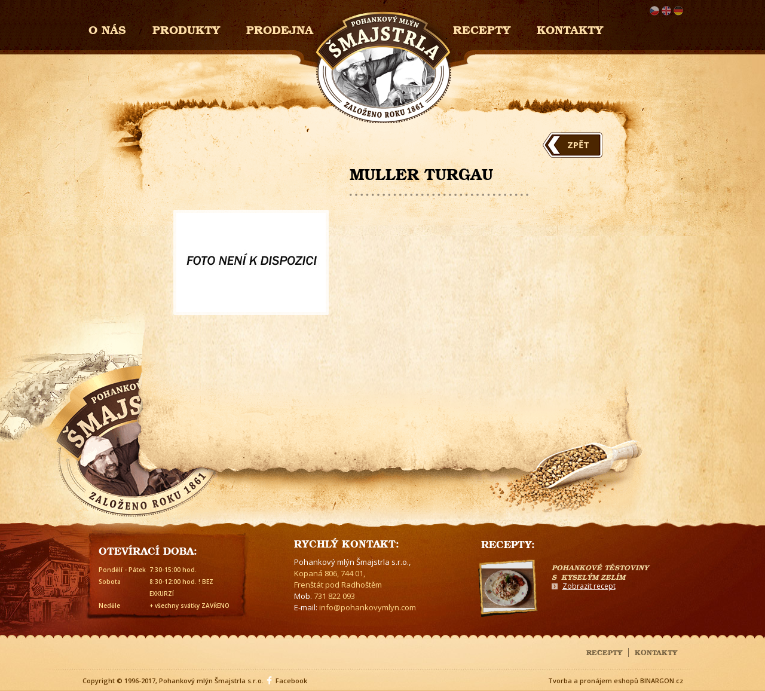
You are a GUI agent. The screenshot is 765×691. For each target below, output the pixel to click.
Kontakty (570, 28)
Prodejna (279, 28)
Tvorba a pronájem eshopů (593, 680)
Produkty (186, 28)
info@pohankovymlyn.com (367, 607)
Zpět (578, 145)
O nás (107, 28)
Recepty (481, 28)
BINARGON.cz (661, 680)
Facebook (291, 680)
